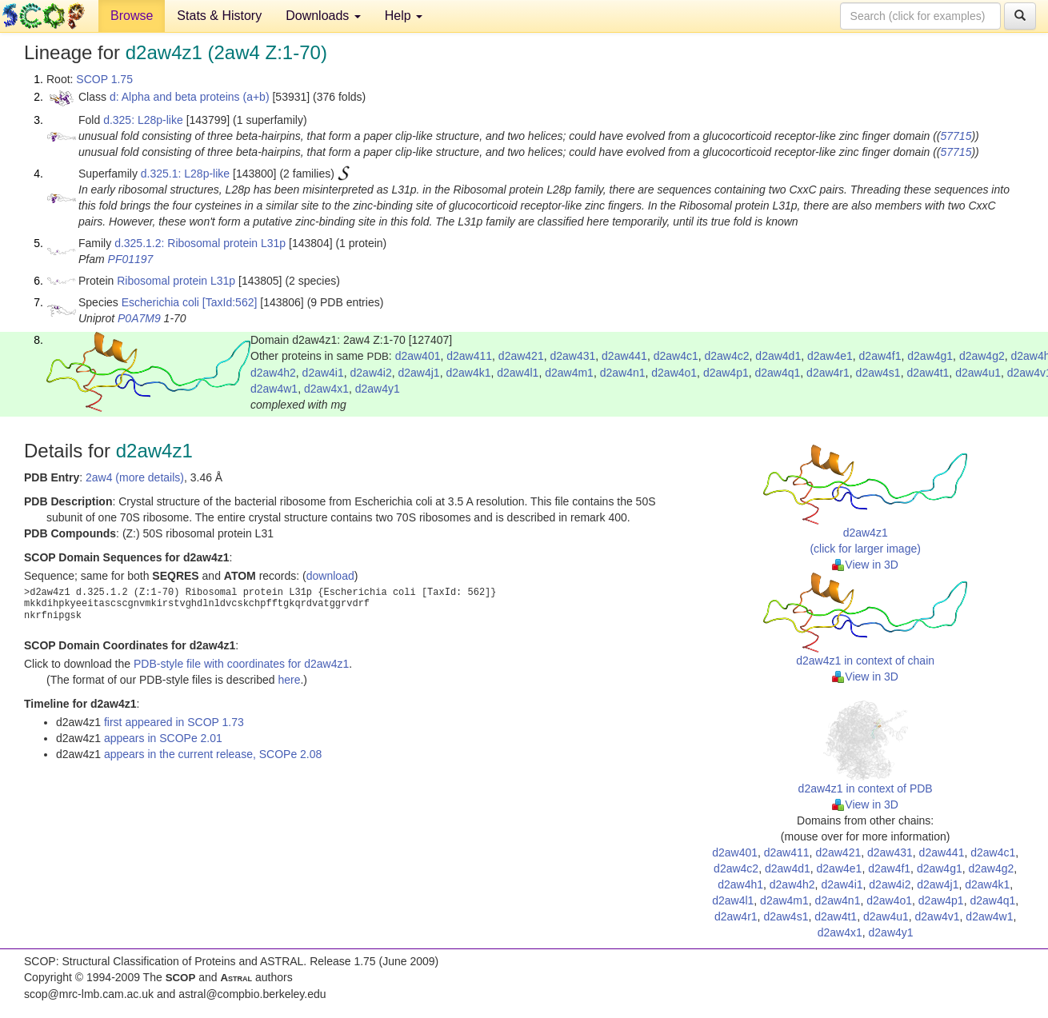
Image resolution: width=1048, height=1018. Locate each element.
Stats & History (219, 15)
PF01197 (131, 259)
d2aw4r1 (828, 372)
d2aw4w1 (274, 388)
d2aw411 (469, 355)
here (289, 679)
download (330, 575)
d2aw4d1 (778, 355)
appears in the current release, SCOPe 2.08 (213, 754)
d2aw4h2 (273, 372)
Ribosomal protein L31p (176, 280)
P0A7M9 (139, 318)
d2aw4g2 (982, 355)
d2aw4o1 (674, 372)
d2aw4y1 (377, 388)
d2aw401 (418, 355)
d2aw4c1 (676, 355)
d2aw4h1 (740, 884)
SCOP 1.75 (104, 79)
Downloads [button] (323, 15)
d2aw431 (572, 355)
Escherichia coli (160, 302)
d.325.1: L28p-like (185, 173)
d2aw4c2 (727, 355)
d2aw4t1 (927, 372)
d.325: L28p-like (143, 120)
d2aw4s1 (878, 372)
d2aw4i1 (323, 372)
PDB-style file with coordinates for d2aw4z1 (241, 663)
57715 (956, 136)
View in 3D (865, 564)
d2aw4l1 (517, 372)
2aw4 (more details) (135, 477)
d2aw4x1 (326, 388)
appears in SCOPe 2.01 (163, 738)
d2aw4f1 (880, 355)
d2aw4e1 (830, 355)
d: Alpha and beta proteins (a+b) (190, 96)
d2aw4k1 (468, 372)
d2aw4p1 (726, 372)
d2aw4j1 (418, 372)
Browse (131, 15)
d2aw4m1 (569, 372)
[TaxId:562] (230, 302)
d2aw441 (624, 355)
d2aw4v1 (937, 916)
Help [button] (403, 15)
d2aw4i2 (371, 372)
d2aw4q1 (778, 372)
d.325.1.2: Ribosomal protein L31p (200, 243)
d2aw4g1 (930, 355)
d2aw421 (521, 355)
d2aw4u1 (978, 372)
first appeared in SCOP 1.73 (174, 722)
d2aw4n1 (623, 372)
